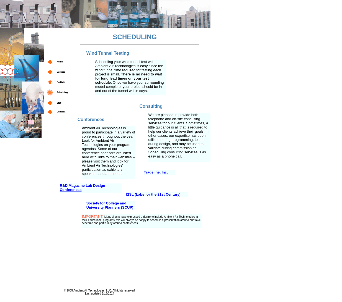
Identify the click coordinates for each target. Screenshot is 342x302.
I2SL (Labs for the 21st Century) (153, 194)
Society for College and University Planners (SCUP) (109, 205)
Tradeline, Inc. (156, 172)
